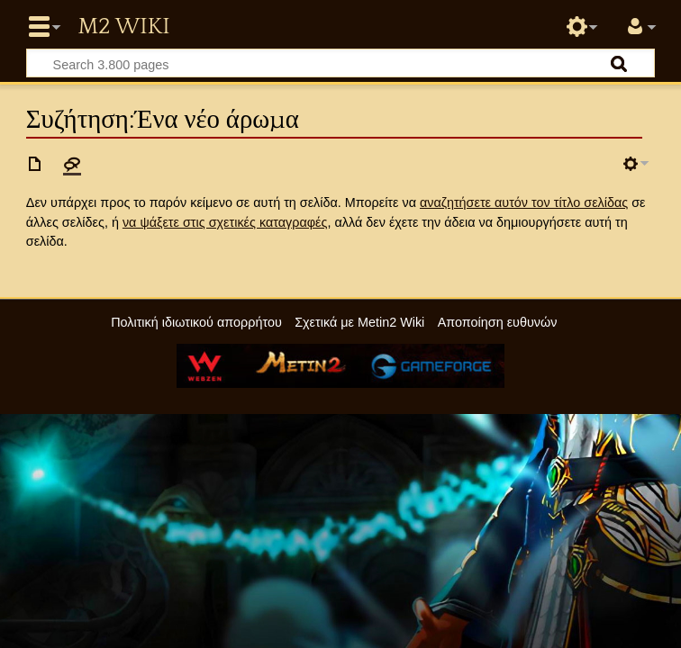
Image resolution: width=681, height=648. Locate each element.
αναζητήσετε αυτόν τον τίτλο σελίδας (524, 202)
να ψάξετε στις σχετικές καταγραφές (225, 222)
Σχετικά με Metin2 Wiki (359, 322)
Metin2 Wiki (123, 27)
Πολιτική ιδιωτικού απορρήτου (196, 322)
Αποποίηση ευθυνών (498, 322)
